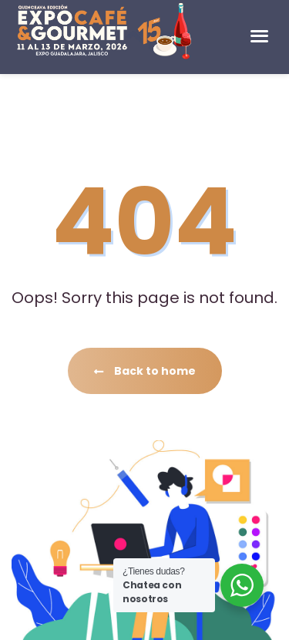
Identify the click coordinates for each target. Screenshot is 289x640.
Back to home (145, 371)
